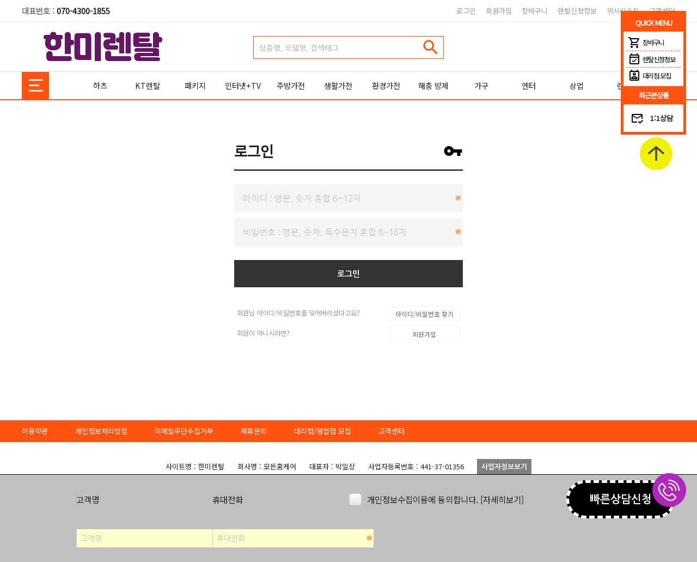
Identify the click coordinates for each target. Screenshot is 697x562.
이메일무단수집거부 (184, 431)
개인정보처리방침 (101, 431)
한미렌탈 (103, 46)
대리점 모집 (648, 76)
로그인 (466, 10)
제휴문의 (254, 431)
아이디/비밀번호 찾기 (424, 313)
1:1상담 (661, 118)
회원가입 (499, 10)
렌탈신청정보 (577, 10)
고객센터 (391, 431)
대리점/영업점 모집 (322, 431)
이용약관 (35, 431)
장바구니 (535, 10)
